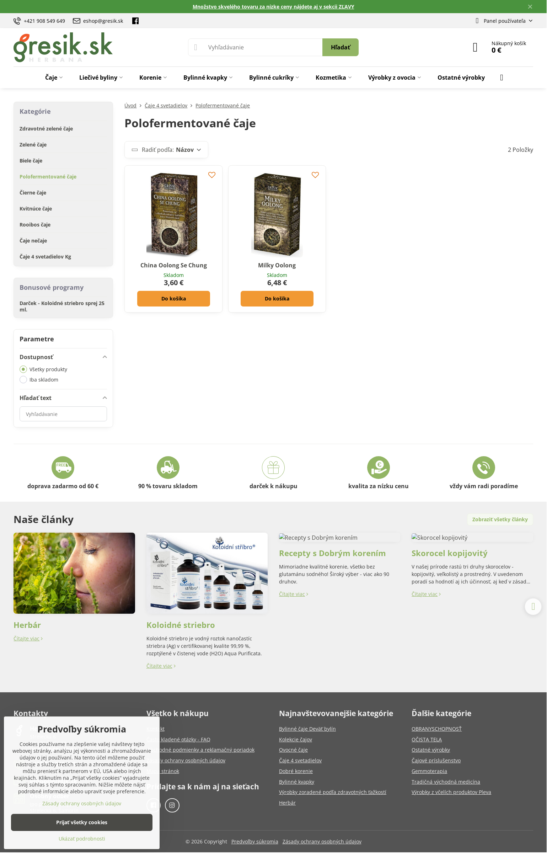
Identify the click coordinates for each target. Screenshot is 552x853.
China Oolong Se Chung (173, 265)
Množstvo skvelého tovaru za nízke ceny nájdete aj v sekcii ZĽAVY (273, 6)
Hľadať (340, 47)
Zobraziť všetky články (500, 519)
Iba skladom (39, 379)
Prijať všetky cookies (81, 822)
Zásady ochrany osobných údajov (322, 841)
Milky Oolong (277, 265)
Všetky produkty (43, 369)
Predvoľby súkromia (254, 841)
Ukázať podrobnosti (82, 838)
